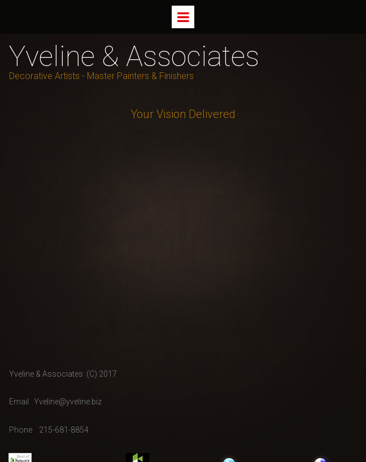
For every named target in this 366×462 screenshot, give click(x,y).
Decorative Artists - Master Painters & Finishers (101, 76)
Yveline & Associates (134, 56)
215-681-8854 (64, 429)
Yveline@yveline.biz (68, 401)
